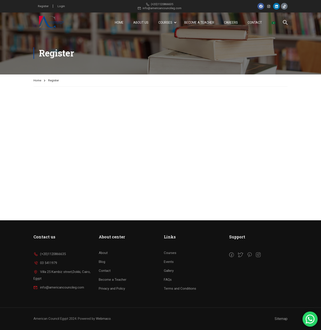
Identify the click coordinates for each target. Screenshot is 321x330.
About (103, 253)
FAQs (168, 280)
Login (61, 6)
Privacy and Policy (112, 289)
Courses (165, 22)
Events (169, 262)
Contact (255, 22)
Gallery (169, 271)
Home (119, 22)
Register (43, 6)
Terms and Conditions (180, 289)
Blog (102, 262)
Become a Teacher (199, 22)
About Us (140, 22)
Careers (231, 22)
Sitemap (281, 319)
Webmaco (103, 319)
